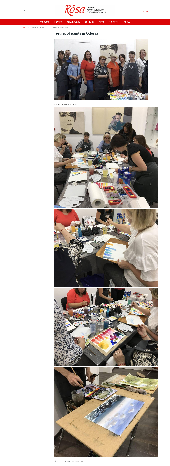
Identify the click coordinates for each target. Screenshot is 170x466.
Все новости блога (38, 27)
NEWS (101, 22)
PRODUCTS (44, 22)
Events (68, 461)
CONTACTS (114, 22)
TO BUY (127, 22)
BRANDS (58, 22)
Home (23, 27)
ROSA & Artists (73, 22)
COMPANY (89, 22)
